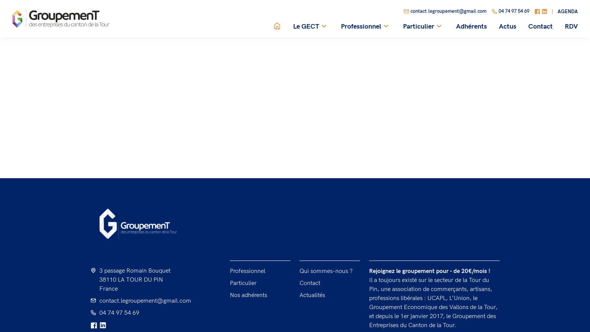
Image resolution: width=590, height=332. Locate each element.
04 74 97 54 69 (510, 11)
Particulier (423, 27)
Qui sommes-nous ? (326, 271)
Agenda (568, 11)
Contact (540, 26)
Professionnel (366, 27)
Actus (507, 26)
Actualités (312, 295)
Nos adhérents (248, 295)
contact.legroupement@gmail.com (445, 11)
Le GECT (311, 27)
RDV (571, 26)
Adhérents (471, 26)
